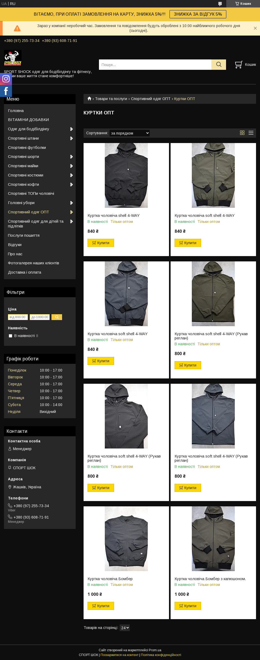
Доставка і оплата (24, 272)
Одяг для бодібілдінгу (28, 129)
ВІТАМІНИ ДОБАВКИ (28, 119)
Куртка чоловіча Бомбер (110, 579)
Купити (103, 243)
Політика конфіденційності (161, 655)
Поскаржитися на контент (119, 655)
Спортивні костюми (25, 175)
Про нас (15, 254)
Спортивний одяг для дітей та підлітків (35, 223)
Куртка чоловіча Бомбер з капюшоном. (210, 579)
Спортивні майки (23, 165)
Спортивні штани (23, 138)
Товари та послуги (111, 99)
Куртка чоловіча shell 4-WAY (114, 215)
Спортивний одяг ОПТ (151, 99)
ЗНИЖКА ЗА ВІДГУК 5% (198, 14)
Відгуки (14, 244)
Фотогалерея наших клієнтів (33, 263)
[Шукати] (218, 64)
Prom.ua (155, 650)
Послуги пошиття (24, 235)
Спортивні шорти (23, 156)
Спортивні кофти (23, 184)
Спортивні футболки (27, 147)
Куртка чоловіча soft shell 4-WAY (205, 215)
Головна (16, 110)
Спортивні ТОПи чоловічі (31, 193)
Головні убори (21, 202)
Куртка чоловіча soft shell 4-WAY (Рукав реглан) (211, 336)
